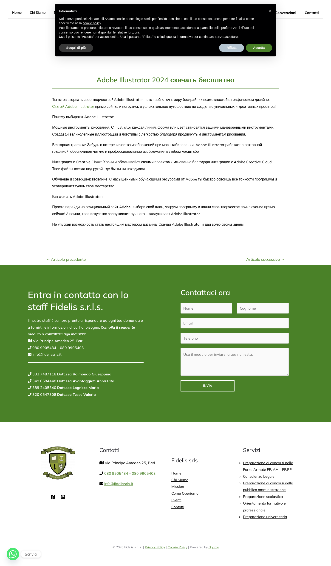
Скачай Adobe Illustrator (73, 106)
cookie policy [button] (92, 23)
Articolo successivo (265, 259)
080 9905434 (43, 347)
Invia (207, 385)
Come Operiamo (185, 493)
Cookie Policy (177, 548)
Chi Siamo (36, 12)
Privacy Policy (155, 548)
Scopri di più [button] (76, 48)
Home (16, 12)
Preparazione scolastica (263, 496)
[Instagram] (63, 496)
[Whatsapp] (13, 554)
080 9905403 (71, 347)
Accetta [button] (259, 48)
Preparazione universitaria (266, 517)
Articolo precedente (66, 259)
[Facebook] (53, 496)
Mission (177, 486)
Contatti (312, 12)
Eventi (176, 500)
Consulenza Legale (259, 476)
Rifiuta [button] (231, 48)
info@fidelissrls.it (46, 354)
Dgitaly (214, 548)
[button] (270, 11)
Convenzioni (287, 12)
